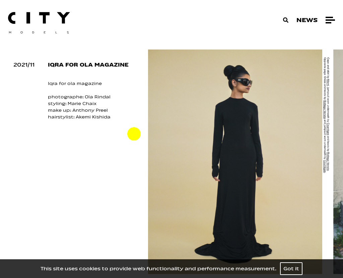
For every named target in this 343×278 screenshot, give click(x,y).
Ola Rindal (97, 97)
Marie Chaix (82, 103)
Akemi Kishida (93, 117)
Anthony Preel (90, 110)
